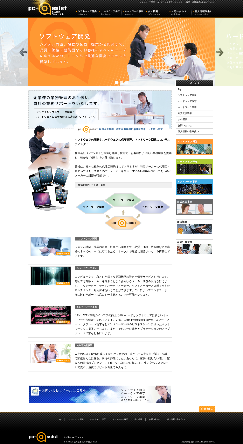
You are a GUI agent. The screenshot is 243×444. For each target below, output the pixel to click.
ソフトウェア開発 (187, 95)
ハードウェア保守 (187, 101)
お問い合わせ (185, 125)
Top (180, 89)
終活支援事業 (185, 113)
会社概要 (182, 119)
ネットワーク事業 (187, 107)
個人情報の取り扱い (188, 131)
